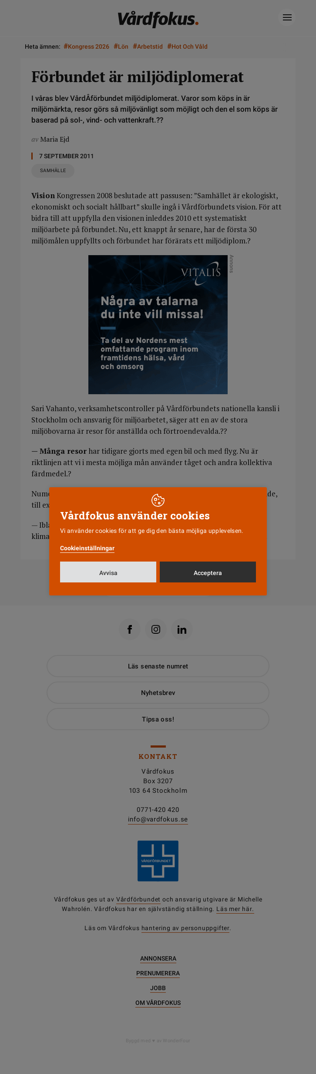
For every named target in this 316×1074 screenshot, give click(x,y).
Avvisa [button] (108, 572)
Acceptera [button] (208, 572)
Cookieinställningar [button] (87, 548)
